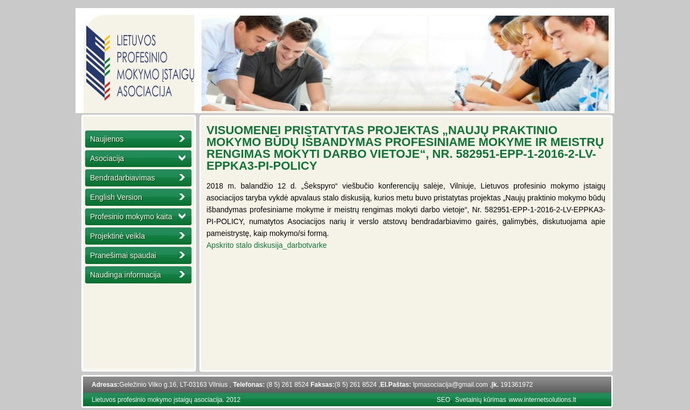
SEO (443, 400)
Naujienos (106, 139)
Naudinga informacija (125, 274)
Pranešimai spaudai (123, 255)
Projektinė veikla (117, 236)
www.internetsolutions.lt (542, 400)
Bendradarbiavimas (122, 177)
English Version (116, 197)
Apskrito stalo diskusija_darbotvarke (266, 245)
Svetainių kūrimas (480, 400)
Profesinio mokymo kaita (131, 216)
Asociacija (107, 158)
